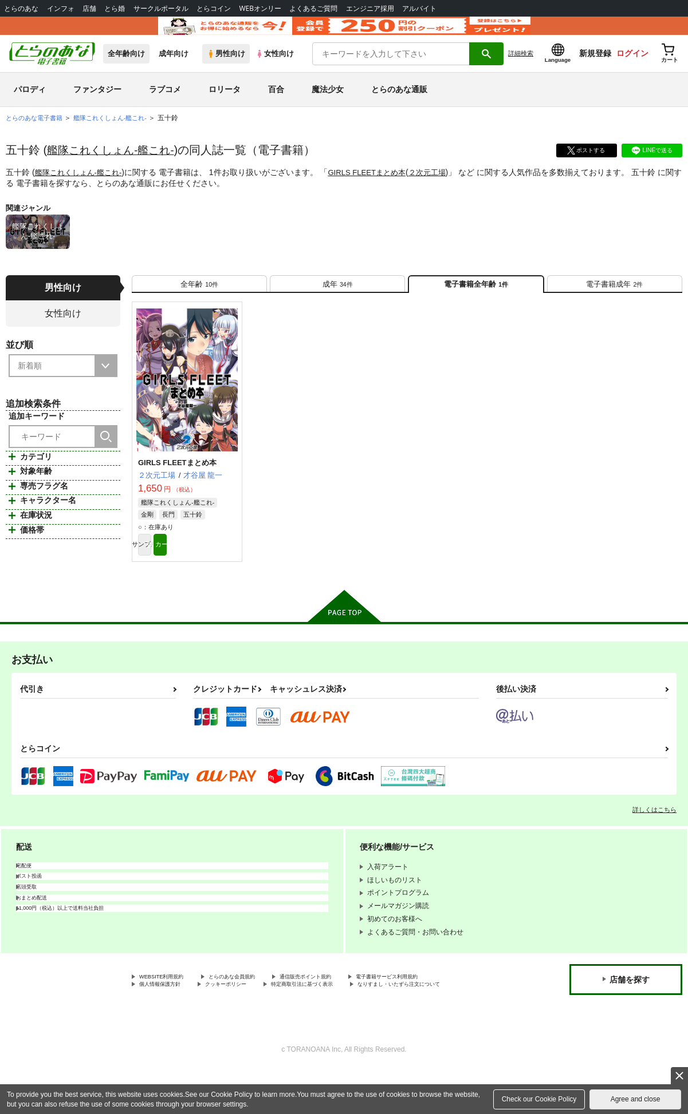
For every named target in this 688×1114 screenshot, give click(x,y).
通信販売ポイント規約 (343, 1008)
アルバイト (419, 8)
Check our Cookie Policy (539, 1099)
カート (212, 572)
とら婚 (114, 8)
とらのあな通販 (399, 105)
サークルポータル (160, 8)
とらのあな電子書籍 (37, 134)
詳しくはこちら (654, 839)
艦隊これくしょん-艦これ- (113, 166)
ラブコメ (165, 105)
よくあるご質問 (313, 8)
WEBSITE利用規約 (168, 1008)
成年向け (173, 69)
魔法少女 (328, 105)
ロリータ (225, 105)
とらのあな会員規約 (253, 1008)
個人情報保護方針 (273, 1017)
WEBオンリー (260, 8)
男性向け (226, 69)
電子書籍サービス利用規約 (180, 1017)
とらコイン (213, 8)
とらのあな (21, 8)
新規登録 (595, 69)
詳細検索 (520, 69)
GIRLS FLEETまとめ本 (376, 188)
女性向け (274, 69)
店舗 (89, 8)
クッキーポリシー (353, 1017)
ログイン (632, 69)
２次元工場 (440, 188)
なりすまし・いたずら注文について (301, 1026)
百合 (276, 105)
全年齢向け (126, 69)
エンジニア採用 (370, 8)
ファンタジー (97, 105)
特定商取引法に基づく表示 (180, 1026)
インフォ (60, 8)
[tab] (199, 304)
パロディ (30, 105)
